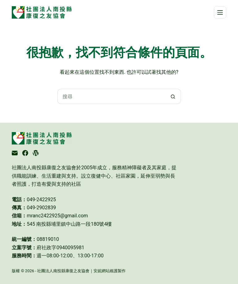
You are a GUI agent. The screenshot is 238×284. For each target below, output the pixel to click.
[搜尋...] (111, 96)
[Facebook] (25, 153)
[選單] (220, 12)
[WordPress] (36, 153)
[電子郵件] (15, 153)
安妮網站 (101, 270)
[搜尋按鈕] (173, 96)
